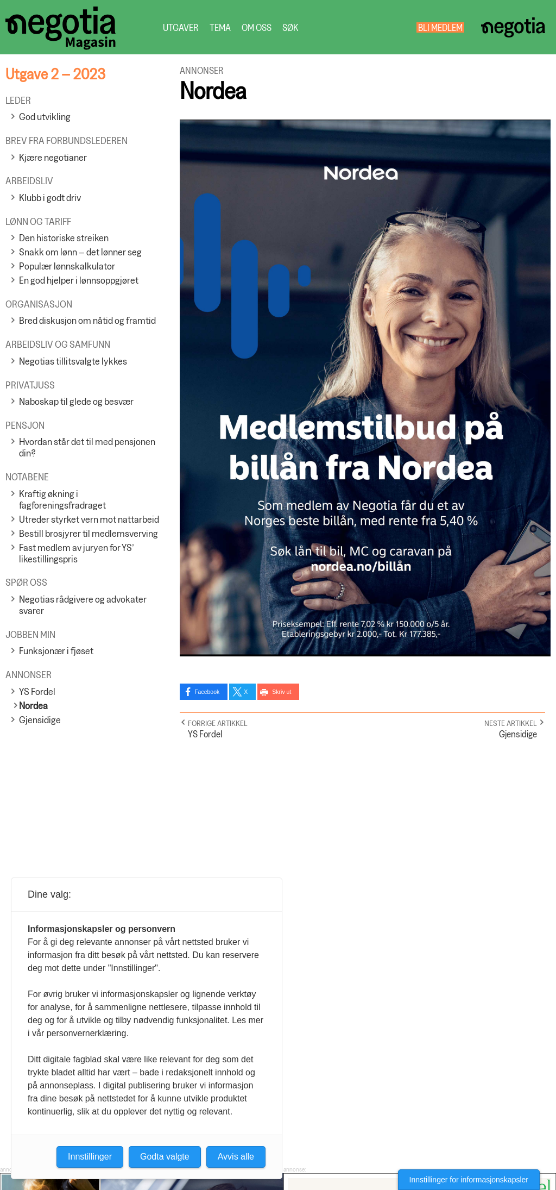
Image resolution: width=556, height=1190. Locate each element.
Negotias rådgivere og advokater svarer (83, 604)
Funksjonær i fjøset (56, 650)
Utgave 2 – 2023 (55, 73)
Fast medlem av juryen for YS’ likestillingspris (76, 553)
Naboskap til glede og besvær (76, 401)
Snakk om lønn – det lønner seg (80, 252)
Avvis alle (236, 1156)
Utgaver (181, 27)
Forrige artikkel (218, 723)
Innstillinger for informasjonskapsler (468, 1179)
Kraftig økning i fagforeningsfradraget (62, 499)
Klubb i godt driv (50, 197)
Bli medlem (440, 27)
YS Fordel (37, 691)
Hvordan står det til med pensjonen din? (87, 447)
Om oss (256, 27)
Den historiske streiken (64, 237)
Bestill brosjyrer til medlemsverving (88, 533)
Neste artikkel (510, 723)
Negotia (513, 27)
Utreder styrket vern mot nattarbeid (89, 519)
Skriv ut (281, 691)
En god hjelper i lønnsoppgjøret (78, 280)
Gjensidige (40, 719)
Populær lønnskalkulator (67, 266)
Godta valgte (164, 1156)
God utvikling (45, 116)
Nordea (33, 705)
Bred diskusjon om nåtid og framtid (87, 320)
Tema (220, 27)
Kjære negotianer (53, 157)
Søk (290, 27)
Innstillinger (90, 1156)
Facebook (206, 691)
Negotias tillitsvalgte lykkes (73, 361)
